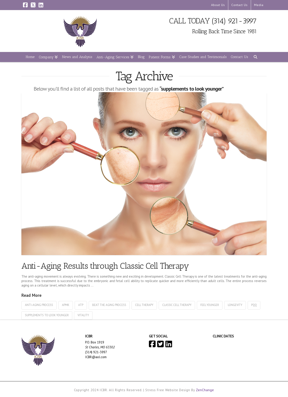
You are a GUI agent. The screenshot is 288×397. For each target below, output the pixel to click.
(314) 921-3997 (234, 20)
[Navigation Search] (255, 57)
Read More (31, 295)
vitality (83, 315)
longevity (235, 305)
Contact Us (239, 5)
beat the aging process (109, 305)
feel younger (209, 305)
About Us (218, 5)
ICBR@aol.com (96, 357)
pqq (254, 305)
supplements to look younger (47, 315)
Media (258, 5)
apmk (65, 305)
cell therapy (144, 305)
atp (80, 305)
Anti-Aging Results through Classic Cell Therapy (105, 266)
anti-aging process (39, 305)
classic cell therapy (176, 305)
